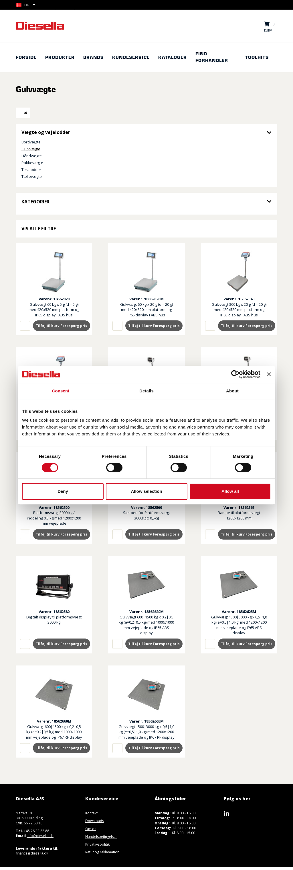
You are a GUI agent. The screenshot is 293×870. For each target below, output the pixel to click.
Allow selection (146, 491)
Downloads (94, 820)
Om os (90, 828)
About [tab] (232, 390)
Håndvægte (31, 155)
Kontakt (91, 813)
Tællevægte (31, 176)
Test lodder (31, 169)
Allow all (230, 491)
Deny (63, 491)
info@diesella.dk (40, 835)
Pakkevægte (32, 162)
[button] (25, 5)
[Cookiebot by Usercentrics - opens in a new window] (235, 374)
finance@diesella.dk (32, 853)
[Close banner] (269, 374)
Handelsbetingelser (101, 836)
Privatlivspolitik (97, 844)
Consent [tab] (61, 390)
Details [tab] (146, 390)
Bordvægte (31, 142)
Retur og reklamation (102, 852)
